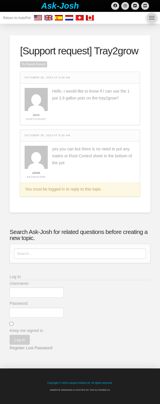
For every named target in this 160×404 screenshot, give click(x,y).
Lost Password (39, 348)
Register (17, 348)
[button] (152, 18)
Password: (19, 303)
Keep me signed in (26, 330)
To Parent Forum (33, 64)
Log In (19, 340)
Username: (19, 283)
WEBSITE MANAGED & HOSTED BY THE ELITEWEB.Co (80, 390)
